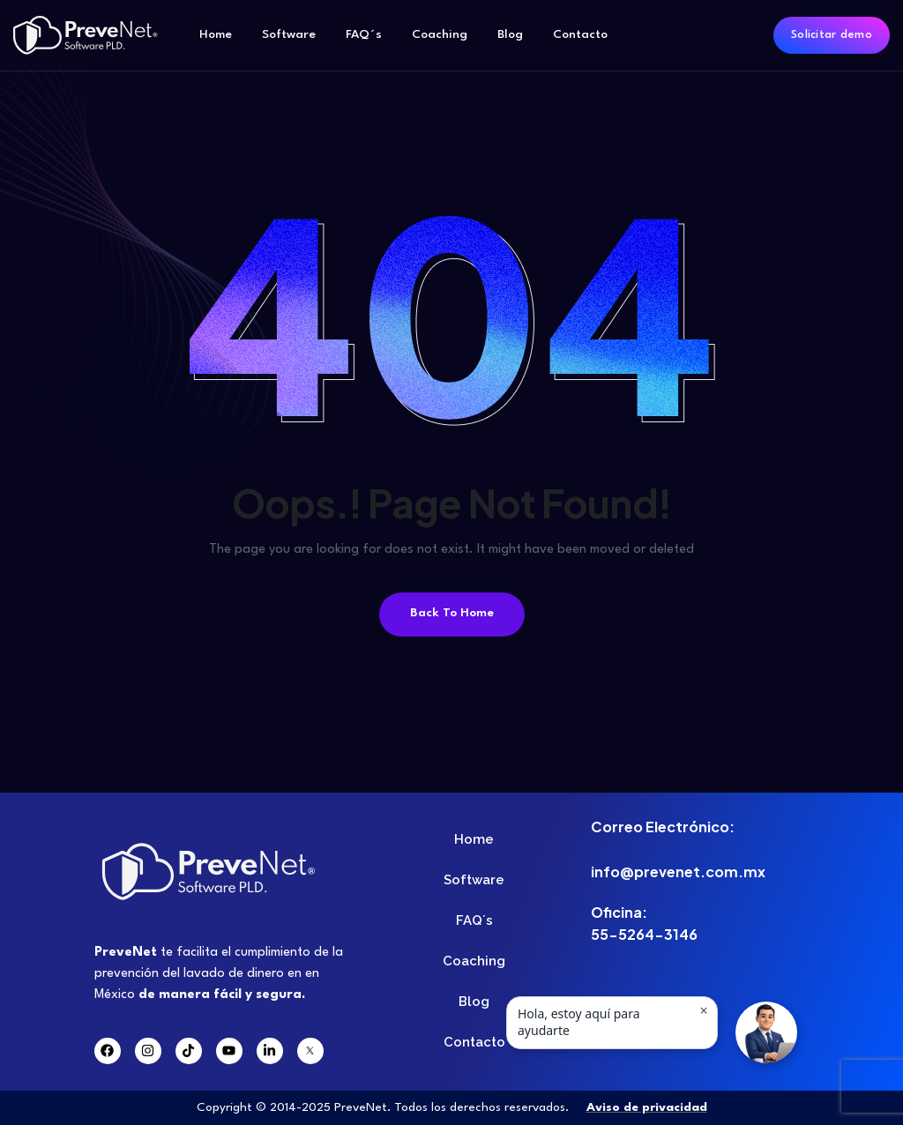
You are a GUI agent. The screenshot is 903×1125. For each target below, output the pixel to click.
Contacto (580, 34)
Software (289, 34)
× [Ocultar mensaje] (703, 1010)
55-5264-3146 (644, 934)
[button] (766, 1032)
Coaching (439, 34)
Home (215, 34)
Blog (510, 34)
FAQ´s (364, 34)
